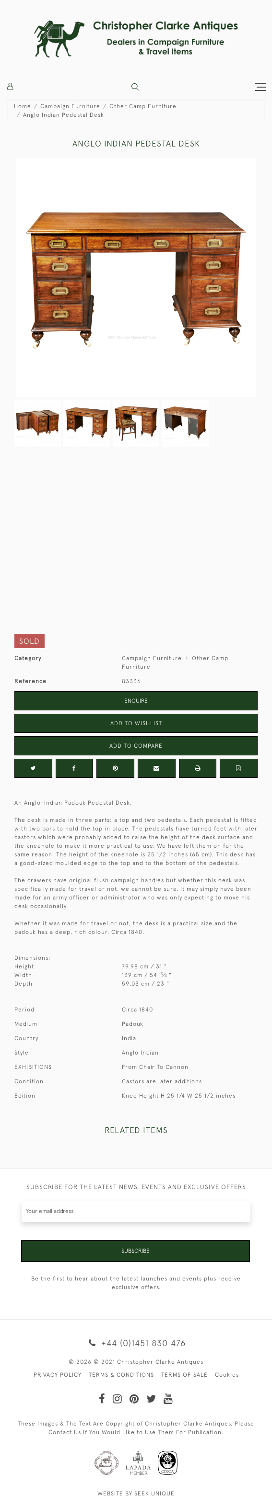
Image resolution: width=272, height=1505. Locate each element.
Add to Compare (136, 745)
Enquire (136, 700)
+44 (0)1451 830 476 (136, 1343)
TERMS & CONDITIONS (121, 1374)
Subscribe (135, 1250)
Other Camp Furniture (143, 106)
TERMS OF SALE (184, 1374)
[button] (135, 86)
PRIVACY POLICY (58, 1374)
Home (22, 106)
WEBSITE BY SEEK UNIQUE (136, 1493)
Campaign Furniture (70, 106)
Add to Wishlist (136, 723)
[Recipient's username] (136, 1211)
